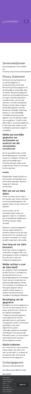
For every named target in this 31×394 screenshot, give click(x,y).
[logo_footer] (10, 21)
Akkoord (22, 384)
